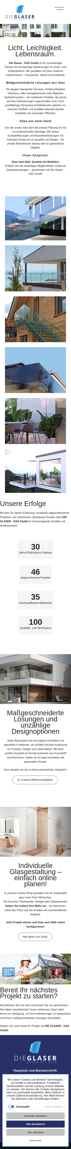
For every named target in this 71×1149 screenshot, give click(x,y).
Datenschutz (35, 1140)
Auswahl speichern (35, 1115)
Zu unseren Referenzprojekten (35, 779)
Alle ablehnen (35, 1132)
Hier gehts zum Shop (35, 936)
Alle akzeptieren (35, 1124)
